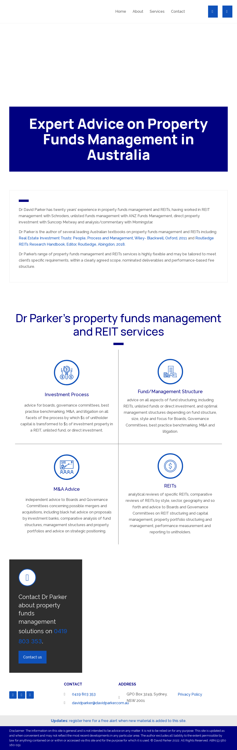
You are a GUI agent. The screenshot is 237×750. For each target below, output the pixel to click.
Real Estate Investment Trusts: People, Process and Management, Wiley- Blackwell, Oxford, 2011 (103, 238)
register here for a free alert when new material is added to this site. (118, 721)
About (138, 11)
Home (120, 11)
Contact (178, 11)
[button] (210, 11)
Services (157, 11)
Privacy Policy (190, 694)
